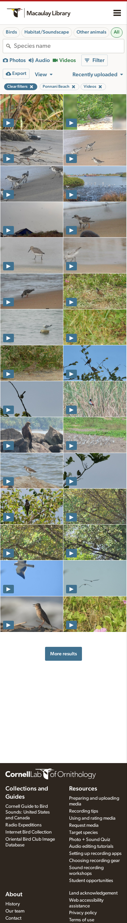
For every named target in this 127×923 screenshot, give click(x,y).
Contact (13, 918)
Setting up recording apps (95, 853)
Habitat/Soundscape (46, 32)
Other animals (91, 32)
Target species (83, 832)
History (12, 904)
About (13, 894)
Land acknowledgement (93, 893)
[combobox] (69, 46)
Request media (84, 825)
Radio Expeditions (23, 825)
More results (63, 653)
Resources (83, 789)
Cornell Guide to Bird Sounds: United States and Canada (27, 812)
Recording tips (83, 811)
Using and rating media (92, 818)
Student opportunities (91, 880)
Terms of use (81, 920)
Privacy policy (83, 912)
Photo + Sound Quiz (89, 839)
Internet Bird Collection (28, 832)
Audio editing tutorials (91, 846)
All (117, 32)
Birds (11, 32)
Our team (14, 911)
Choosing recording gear (94, 860)
